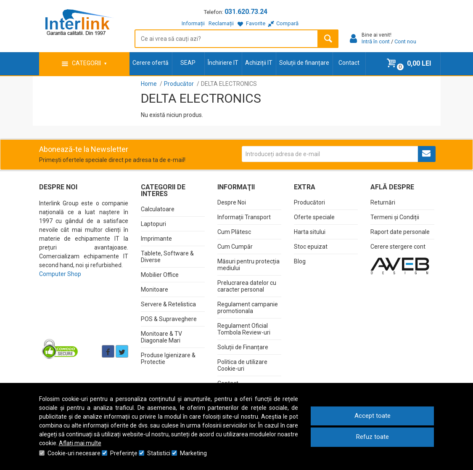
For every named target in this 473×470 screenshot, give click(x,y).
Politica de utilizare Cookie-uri (242, 365)
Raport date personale (400, 231)
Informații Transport (244, 217)
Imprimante (156, 238)
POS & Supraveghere (169, 319)
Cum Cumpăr (235, 246)
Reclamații (221, 23)
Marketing (193, 453)
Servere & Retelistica (168, 304)
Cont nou (405, 41)
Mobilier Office (160, 274)
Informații (193, 23)
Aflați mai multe (80, 443)
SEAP (188, 62)
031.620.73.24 (246, 12)
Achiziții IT (258, 62)
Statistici (158, 453)
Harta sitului (309, 231)
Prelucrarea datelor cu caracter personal (246, 286)
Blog (300, 261)
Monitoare (154, 289)
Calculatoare (157, 209)
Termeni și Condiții (394, 217)
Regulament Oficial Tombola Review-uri (243, 329)
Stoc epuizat (311, 246)
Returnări (382, 202)
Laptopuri (153, 223)
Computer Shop (60, 274)
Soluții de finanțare (304, 62)
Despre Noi (231, 202)
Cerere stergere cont (397, 246)
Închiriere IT (223, 62)
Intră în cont (376, 41)
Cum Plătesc (234, 231)
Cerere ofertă (150, 62)
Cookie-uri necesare (74, 453)
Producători (309, 202)
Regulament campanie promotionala (247, 307)
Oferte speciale (314, 217)
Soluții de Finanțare (242, 347)
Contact (348, 62)
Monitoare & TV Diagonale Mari (161, 337)
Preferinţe (123, 453)
